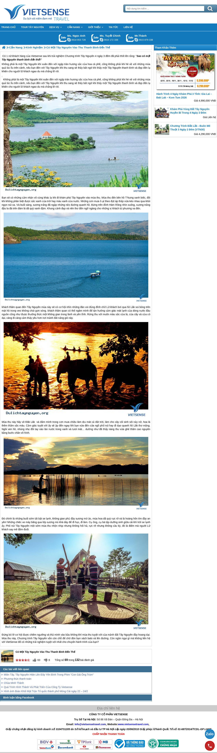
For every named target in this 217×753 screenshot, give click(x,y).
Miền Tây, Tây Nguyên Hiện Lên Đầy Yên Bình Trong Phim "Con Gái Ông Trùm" (49, 674)
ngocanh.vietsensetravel (69, 40)
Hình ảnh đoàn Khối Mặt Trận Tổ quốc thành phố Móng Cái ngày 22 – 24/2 (46, 691)
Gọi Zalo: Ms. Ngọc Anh (63, 38)
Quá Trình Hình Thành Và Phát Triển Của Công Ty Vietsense (38, 687)
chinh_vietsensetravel (101, 40)
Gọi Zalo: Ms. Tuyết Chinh (95, 38)
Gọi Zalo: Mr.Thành (130, 38)
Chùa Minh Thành (14, 682)
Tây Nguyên (31, 79)
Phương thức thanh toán (17, 678)
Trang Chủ (45, 11)
